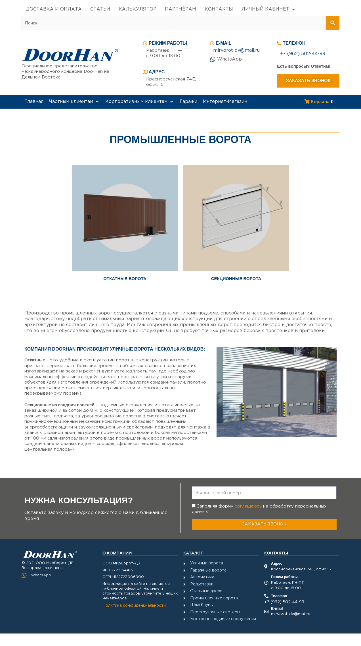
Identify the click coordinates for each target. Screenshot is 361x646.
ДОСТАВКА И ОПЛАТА (54, 9)
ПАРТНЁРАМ (180, 9)
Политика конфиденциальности (132, 605)
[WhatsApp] (213, 59)
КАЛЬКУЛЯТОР (137, 9)
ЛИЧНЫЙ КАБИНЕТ (268, 9)
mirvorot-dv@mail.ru (236, 50)
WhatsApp (229, 59)
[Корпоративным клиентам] (139, 102)
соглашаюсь (249, 506)
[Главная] (34, 102)
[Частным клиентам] (74, 102)
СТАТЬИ (100, 9)
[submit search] (332, 23)
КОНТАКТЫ (219, 9)
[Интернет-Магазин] (225, 102)
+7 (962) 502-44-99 (302, 54)
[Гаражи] (188, 102)
